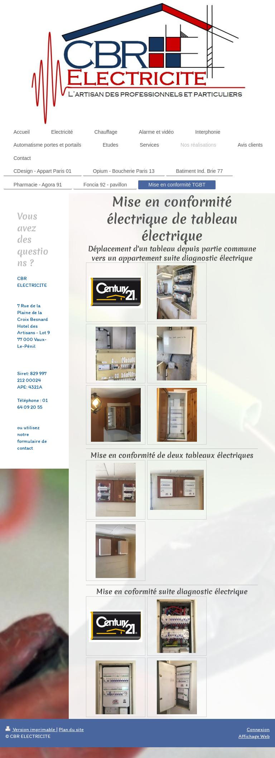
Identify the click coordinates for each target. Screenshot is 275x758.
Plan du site (71, 729)
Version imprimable (30, 729)
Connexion (258, 729)
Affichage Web (254, 736)
